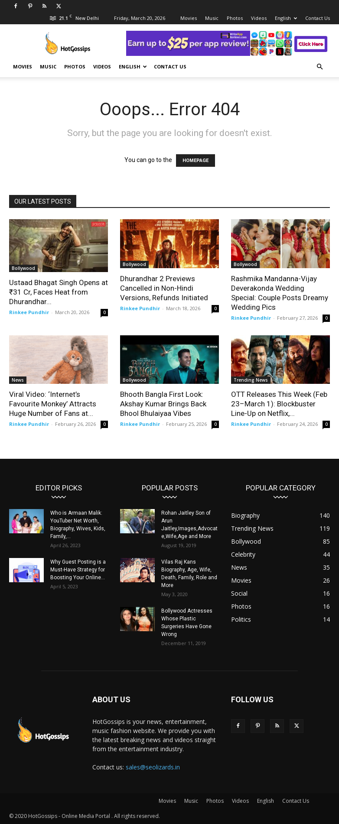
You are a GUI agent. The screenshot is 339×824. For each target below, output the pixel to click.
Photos (235, 18)
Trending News (251, 380)
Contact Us (317, 18)
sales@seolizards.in (153, 767)
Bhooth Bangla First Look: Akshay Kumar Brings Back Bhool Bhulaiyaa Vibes (163, 404)
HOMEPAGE (196, 160)
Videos (259, 18)
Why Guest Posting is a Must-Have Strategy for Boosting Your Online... (78, 570)
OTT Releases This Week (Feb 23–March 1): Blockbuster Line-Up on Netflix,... (279, 404)
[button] (319, 67)
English (286, 18)
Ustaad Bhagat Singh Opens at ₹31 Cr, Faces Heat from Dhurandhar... (58, 292)
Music (211, 18)
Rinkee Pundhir (29, 312)
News (18, 380)
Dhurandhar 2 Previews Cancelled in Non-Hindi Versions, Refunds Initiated (164, 288)
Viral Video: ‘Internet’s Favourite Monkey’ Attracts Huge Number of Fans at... (52, 404)
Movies (188, 18)
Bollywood (23, 268)
